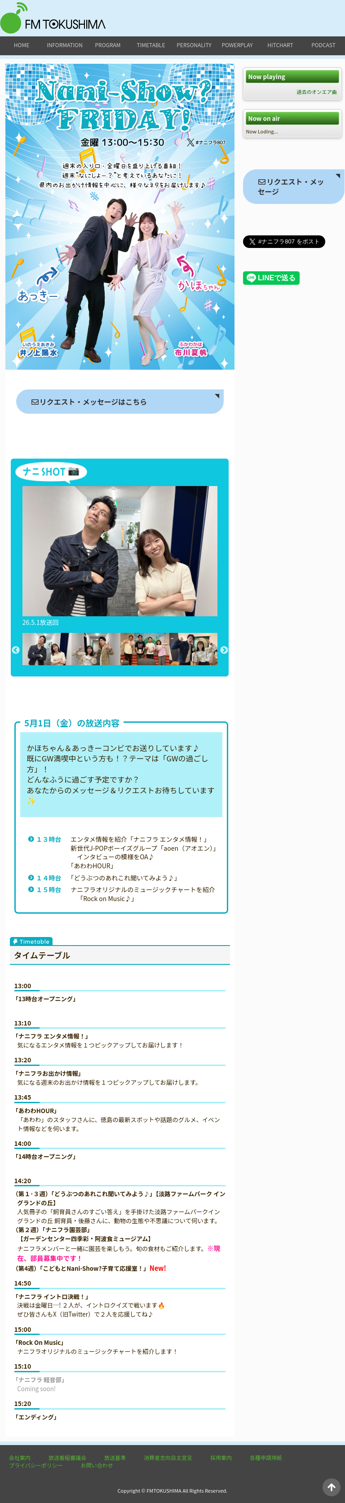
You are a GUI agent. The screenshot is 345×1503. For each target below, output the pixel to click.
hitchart (280, 45)
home (21, 45)
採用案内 (221, 1457)
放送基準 (115, 1457)
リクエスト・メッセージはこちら (89, 401)
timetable (151, 45)
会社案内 (20, 1457)
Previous (15, 650)
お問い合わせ (97, 1465)
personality (194, 45)
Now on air (264, 118)
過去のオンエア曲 (316, 91)
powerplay (236, 45)
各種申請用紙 (266, 1457)
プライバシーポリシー (36, 1465)
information (65, 45)
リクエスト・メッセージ (290, 186)
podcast (323, 45)
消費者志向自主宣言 (168, 1457)
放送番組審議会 (67, 1457)
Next (224, 650)
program (108, 45)
